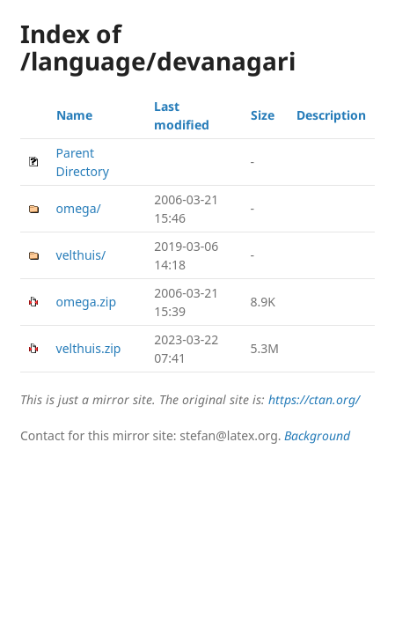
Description (331, 115)
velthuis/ (81, 255)
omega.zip (86, 301)
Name (74, 115)
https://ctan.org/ (314, 399)
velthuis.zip (88, 348)
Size (262, 115)
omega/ (78, 208)
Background (317, 435)
